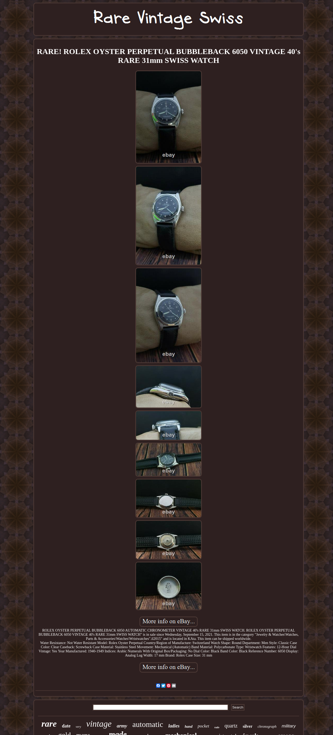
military (289, 726)
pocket (203, 726)
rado (216, 727)
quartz (231, 726)
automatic (147, 724)
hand (189, 727)
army (122, 726)
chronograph (267, 727)
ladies (174, 726)
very (78, 727)
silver (247, 726)
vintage (99, 724)
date (66, 726)
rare (49, 724)
